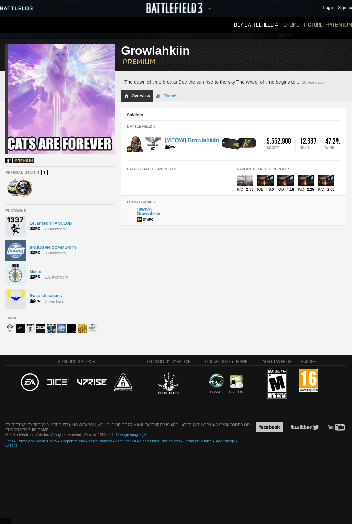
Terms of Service (198, 441)
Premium (339, 25)
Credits (12, 445)
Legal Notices (100, 441)
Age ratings (225, 441)
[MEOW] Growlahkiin (192, 140)
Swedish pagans (46, 295)
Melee (35, 271)
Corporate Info (73, 441)
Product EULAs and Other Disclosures (148, 441)
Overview (137, 96)
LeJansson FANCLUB (51, 223)
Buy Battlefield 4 (256, 25)
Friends (166, 96)
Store (315, 25)
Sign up (345, 8)
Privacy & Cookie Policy (37, 441)
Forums (293, 25)
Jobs (9, 441)
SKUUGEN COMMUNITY (53, 247)
